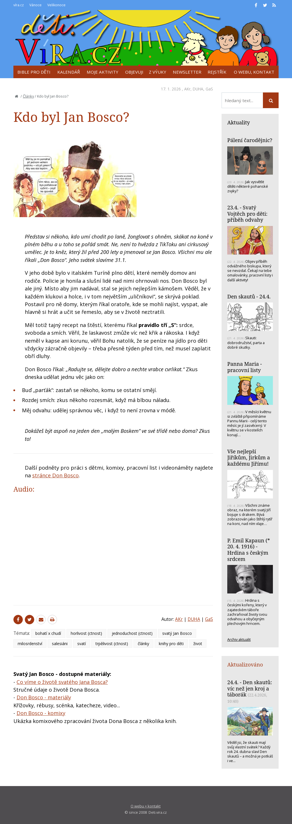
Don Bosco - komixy (41, 713)
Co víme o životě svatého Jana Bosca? (62, 681)
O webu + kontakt (146, 806)
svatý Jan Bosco (177, 633)
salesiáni (60, 643)
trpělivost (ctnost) (112, 643)
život (197, 643)
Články (28, 96)
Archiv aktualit (239, 639)
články (143, 643)
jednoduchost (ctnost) (132, 633)
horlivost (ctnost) (86, 633)
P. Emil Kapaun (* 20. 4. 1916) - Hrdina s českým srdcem (248, 549)
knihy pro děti (171, 643)
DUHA (198, 89)
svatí (81, 643)
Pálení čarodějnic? (249, 140)
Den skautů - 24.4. (249, 296)
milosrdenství (30, 643)
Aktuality (238, 122)
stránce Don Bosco (55, 475)
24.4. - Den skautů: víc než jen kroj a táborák (249, 688)
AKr (187, 89)
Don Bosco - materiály (44, 697)
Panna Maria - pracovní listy (244, 366)
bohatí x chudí (48, 633)
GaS (209, 89)
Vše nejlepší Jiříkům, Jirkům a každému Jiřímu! (248, 457)
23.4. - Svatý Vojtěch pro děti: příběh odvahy (247, 213)
